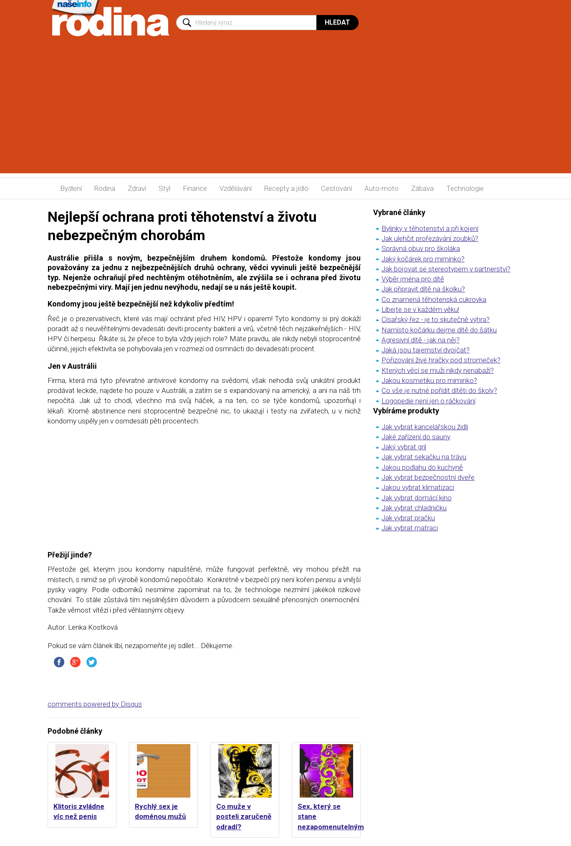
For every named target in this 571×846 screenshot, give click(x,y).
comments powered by (95, 704)
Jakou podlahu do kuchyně (422, 467)
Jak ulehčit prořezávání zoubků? (430, 238)
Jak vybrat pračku (408, 518)
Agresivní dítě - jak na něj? (421, 340)
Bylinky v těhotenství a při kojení (430, 228)
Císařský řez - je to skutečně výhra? (436, 319)
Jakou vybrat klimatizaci (418, 487)
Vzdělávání (236, 188)
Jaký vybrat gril (404, 447)
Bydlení (71, 188)
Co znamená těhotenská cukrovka (434, 299)
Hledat (337, 22)
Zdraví (137, 188)
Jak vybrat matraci (410, 528)
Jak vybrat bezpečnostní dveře (428, 477)
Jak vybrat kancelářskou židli (425, 427)
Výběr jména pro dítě (413, 279)
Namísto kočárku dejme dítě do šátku (439, 330)
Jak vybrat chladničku (414, 508)
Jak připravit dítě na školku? (423, 289)
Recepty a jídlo (286, 188)
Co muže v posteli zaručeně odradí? (243, 816)
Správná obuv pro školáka (421, 248)
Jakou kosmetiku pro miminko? (429, 380)
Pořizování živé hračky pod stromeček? (441, 360)
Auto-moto (381, 188)
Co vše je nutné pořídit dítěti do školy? (439, 390)
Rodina (104, 188)
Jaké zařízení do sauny (416, 437)
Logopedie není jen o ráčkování (428, 401)
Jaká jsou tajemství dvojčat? (426, 350)
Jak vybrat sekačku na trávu (424, 457)
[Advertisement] (285, 114)
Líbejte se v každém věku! (420, 309)
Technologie (465, 188)
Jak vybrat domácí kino (417, 498)
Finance (195, 188)
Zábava (422, 188)
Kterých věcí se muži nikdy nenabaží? (438, 370)
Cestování (336, 188)
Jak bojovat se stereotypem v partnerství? (446, 269)
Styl (164, 188)
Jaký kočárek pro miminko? (423, 259)
